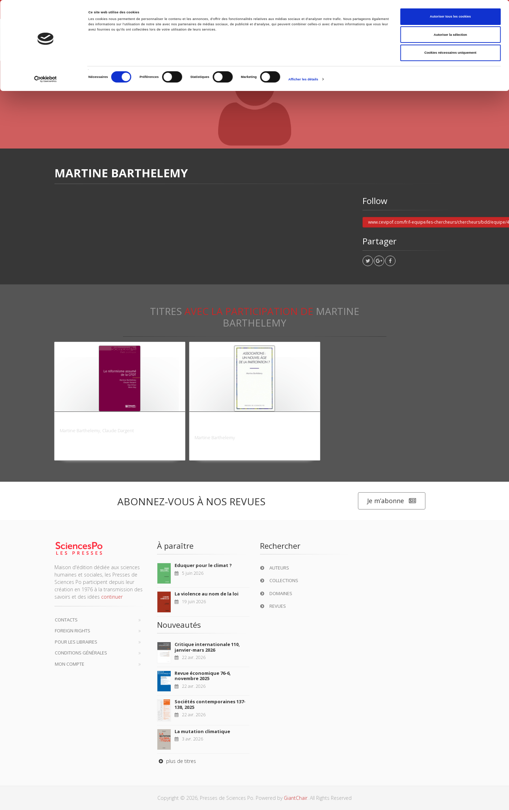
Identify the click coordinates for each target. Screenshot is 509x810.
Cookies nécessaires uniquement (450, 52)
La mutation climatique (202, 731)
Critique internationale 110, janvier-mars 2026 (207, 647)
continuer (112, 596)
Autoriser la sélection (450, 35)
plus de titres (176, 761)
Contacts (66, 620)
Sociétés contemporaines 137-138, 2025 (210, 704)
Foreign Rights (72, 630)
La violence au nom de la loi (207, 594)
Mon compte (69, 664)
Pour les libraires (76, 642)
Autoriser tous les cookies (450, 16)
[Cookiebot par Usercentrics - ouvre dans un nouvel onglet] (45, 79)
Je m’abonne (391, 501)
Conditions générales (81, 653)
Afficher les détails (303, 79)
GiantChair (295, 798)
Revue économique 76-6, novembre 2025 (203, 676)
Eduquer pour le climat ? (203, 565)
